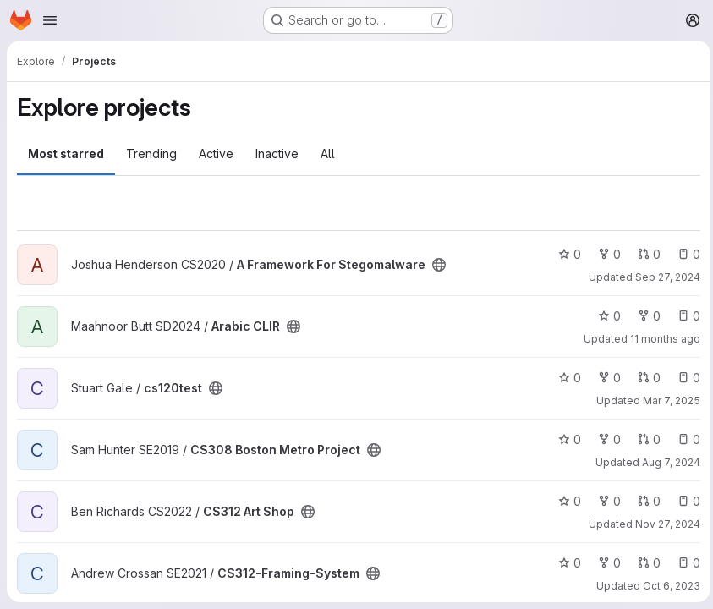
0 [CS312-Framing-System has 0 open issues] (684, 563)
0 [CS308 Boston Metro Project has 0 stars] (565, 439)
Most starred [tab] (66, 153)
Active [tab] (216, 153)
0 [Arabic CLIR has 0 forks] (644, 316)
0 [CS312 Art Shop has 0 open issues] (684, 501)
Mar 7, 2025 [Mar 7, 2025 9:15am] (667, 400)
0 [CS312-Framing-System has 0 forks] (605, 563)
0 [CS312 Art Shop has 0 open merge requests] (644, 501)
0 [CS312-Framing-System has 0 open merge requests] (644, 563)
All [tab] (328, 153)
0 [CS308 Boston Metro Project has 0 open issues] (684, 439)
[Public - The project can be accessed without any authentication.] (439, 265)
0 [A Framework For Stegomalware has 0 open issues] (684, 254)
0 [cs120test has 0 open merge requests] (644, 377)
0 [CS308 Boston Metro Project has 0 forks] (605, 439)
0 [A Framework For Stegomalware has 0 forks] (605, 254)
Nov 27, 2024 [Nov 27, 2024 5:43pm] (663, 524)
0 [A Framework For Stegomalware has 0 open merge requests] (644, 254)
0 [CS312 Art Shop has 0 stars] (565, 501)
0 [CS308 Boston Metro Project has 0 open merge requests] (644, 439)
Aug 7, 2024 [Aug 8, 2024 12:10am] (667, 462)
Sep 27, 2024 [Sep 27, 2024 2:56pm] (663, 277)
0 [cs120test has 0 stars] (565, 377)
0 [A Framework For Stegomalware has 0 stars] (565, 254)
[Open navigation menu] (49, 20)
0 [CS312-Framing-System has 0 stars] (565, 563)
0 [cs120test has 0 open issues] (684, 377)
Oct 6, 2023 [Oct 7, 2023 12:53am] (667, 585)
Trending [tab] (151, 153)
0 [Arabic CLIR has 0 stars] (605, 316)
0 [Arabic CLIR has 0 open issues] (684, 316)
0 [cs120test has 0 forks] (605, 377)
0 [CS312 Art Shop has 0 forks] (605, 501)
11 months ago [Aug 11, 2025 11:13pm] (661, 338)
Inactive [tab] (277, 153)
